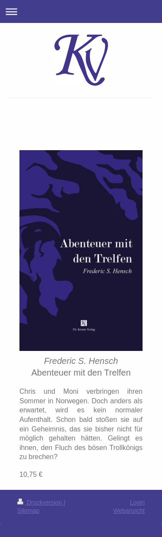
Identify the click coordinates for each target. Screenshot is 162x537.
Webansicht (129, 510)
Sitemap (28, 510)
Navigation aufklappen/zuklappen (81, 11)
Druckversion (40, 502)
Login (137, 502)
